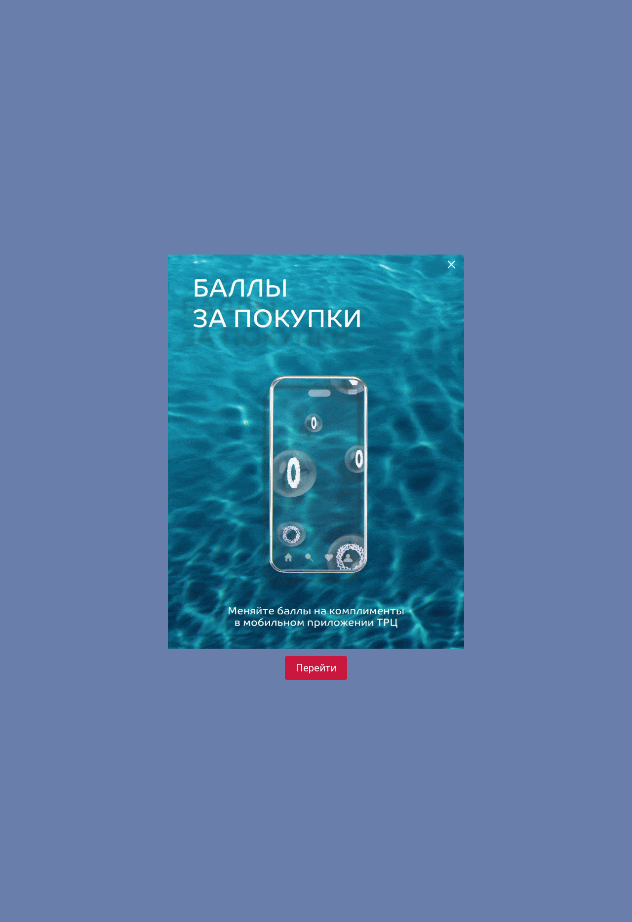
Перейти (316, 668)
